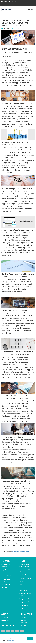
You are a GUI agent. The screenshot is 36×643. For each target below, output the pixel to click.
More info (11, 640)
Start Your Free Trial (20, 551)
